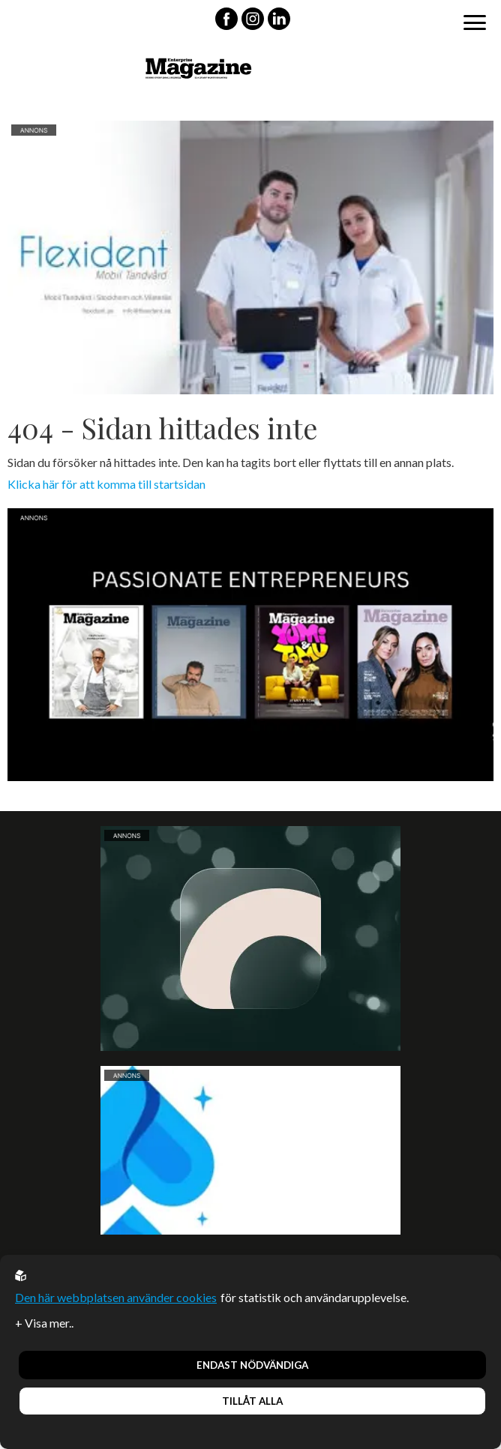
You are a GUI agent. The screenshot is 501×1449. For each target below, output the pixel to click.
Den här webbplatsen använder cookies (116, 1297)
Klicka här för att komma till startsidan (107, 484)
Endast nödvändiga (252, 1365)
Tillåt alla (252, 1401)
